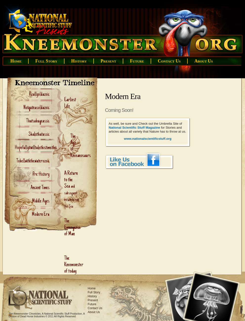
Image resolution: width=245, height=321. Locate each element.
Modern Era (40, 215)
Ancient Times (40, 188)
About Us (203, 61)
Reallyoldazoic (39, 95)
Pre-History (40, 175)
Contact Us (169, 61)
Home (15, 61)
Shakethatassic (38, 135)
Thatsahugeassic (37, 121)
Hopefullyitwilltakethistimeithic (36, 148)
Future (137, 61)
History (79, 61)
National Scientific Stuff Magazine (134, 127)
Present (108, 61)
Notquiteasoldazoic (36, 108)
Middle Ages (40, 201)
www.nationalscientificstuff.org (147, 138)
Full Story (46, 61)
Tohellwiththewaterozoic (32, 161)
